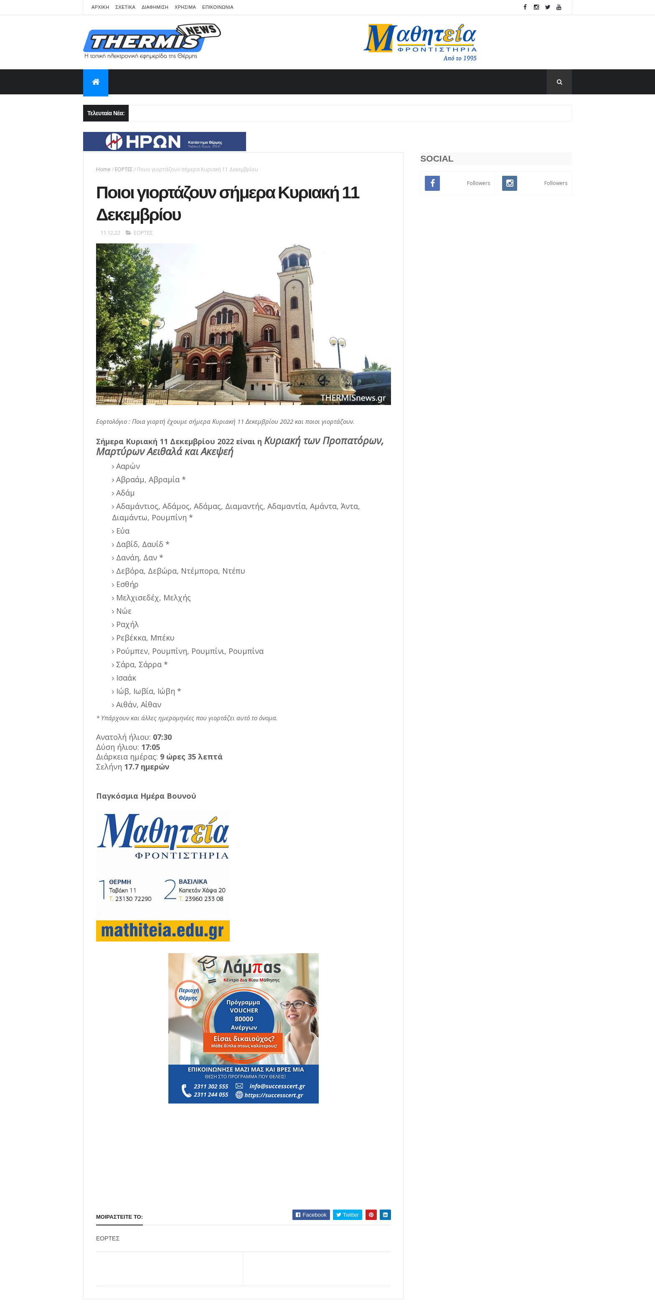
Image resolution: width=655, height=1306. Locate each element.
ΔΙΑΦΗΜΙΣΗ (155, 7)
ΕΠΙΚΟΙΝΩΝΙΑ (218, 7)
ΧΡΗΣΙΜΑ (185, 7)
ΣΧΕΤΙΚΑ (125, 7)
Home (103, 169)
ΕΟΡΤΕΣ (124, 169)
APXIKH (100, 7)
